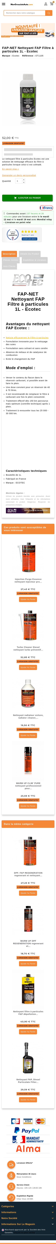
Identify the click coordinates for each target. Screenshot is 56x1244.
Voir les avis (29, 239)
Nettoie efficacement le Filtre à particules (27, 337)
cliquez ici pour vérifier (24, 1233)
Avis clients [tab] (9, 266)
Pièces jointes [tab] (10, 260)
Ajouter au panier (27, 198)
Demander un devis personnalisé (19, 175)
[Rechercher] (28, 13)
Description (9, 254)
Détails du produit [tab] (29, 254)
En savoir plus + (10, 169)
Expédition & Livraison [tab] (34, 260)
